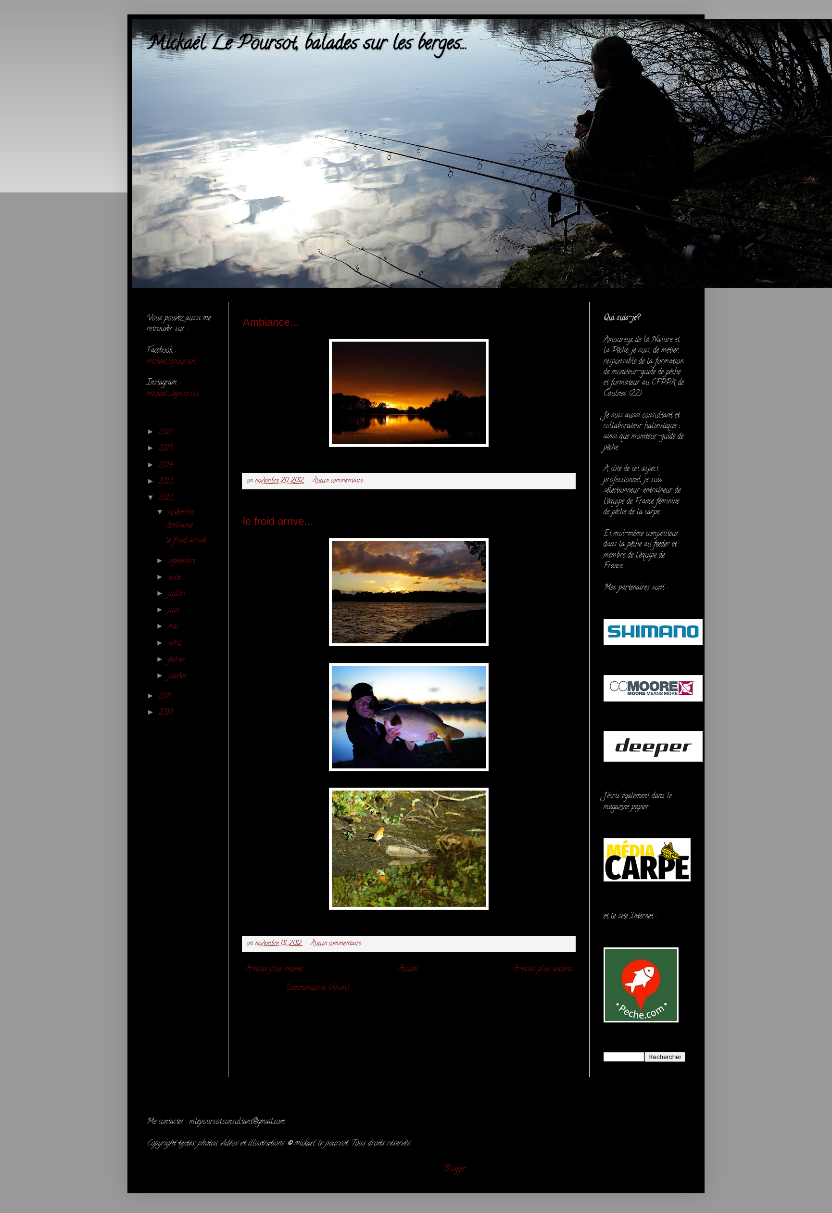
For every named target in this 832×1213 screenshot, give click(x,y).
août (175, 578)
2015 (167, 449)
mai (174, 627)
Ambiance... (271, 322)
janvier (178, 676)
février (178, 660)
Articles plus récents (274, 969)
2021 (167, 432)
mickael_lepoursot (173, 394)
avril (176, 644)
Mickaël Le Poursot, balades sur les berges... (307, 45)
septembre (183, 561)
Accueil (408, 969)
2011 (166, 696)
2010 (167, 713)
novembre (182, 513)
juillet (178, 594)
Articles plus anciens (542, 969)
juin (174, 610)
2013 (167, 482)
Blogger (454, 1169)
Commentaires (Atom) (317, 988)
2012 (167, 498)
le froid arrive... (278, 521)
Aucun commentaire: (339, 480)
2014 (167, 466)
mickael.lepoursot (171, 362)
